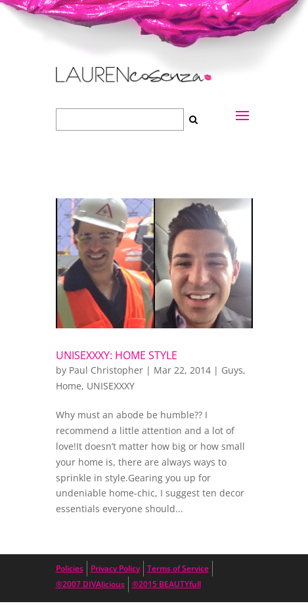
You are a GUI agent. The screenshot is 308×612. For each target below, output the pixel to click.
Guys (232, 370)
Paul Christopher (106, 370)
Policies (69, 568)
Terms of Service (178, 568)
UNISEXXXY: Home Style (116, 355)
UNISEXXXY (111, 386)
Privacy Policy (115, 568)
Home (68, 386)
